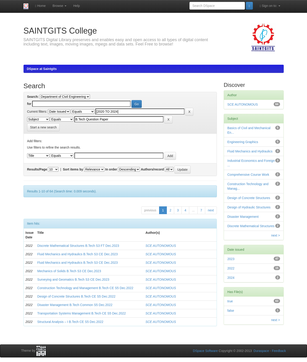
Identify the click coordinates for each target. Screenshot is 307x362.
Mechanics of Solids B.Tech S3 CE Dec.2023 (69, 271)
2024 (230, 277)
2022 (230, 268)
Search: (33, 96)
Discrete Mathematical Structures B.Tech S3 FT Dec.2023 (78, 246)
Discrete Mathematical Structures (250, 226)
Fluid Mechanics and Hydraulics (250, 151)
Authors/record (152, 169)
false (230, 310)
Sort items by (73, 169)
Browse (59, 6)
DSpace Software (205, 351)
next (211, 210)
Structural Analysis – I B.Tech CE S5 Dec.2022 (70, 322)
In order (111, 169)
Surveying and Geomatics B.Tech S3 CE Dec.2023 (73, 279)
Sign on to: (270, 6)
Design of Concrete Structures (248, 198)
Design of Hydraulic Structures (248, 207)
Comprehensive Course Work (248, 174)
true (230, 301)
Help (76, 6)
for (29, 104)
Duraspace (261, 351)
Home (40, 6)
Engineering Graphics (242, 142)
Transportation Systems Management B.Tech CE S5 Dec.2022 (81, 313)
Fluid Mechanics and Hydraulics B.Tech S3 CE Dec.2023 (77, 254)
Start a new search (43, 127)
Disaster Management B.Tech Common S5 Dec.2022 (74, 305)
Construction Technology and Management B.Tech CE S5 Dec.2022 (85, 288)
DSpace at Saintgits (42, 69)
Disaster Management (243, 216)
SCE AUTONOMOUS (160, 246)
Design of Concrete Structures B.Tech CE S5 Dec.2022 (76, 296)
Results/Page (37, 169)
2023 (230, 259)
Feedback (279, 351)
